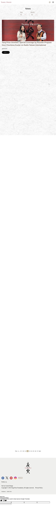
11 (25, 451)
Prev (16, 451)
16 (35, 451)
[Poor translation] (5, 501)
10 (23, 451)
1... (18, 451)
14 (31, 451)
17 (37, 451)
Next (40, 451)
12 (27, 451)
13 (29, 451)
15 (33, 451)
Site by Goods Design (7, 486)
